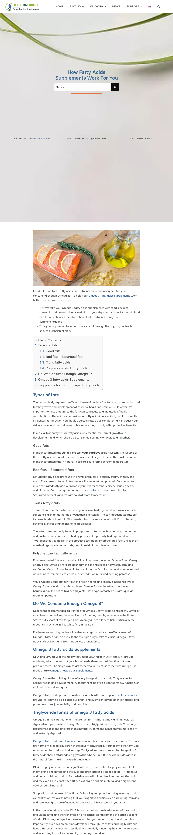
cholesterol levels (99, 490)
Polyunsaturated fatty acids (66, 368)
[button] (158, 6)
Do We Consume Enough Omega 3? (65, 374)
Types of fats (48, 345)
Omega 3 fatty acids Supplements (63, 379)
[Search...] (82, 87)
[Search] (115, 87)
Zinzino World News (39, 138)
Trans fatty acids (58, 362)
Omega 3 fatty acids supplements (109, 295)
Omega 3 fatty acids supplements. (71, 670)
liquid (72, 510)
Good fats (53, 351)
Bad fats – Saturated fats (64, 357)
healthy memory (127, 695)
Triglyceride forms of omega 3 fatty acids (68, 385)
